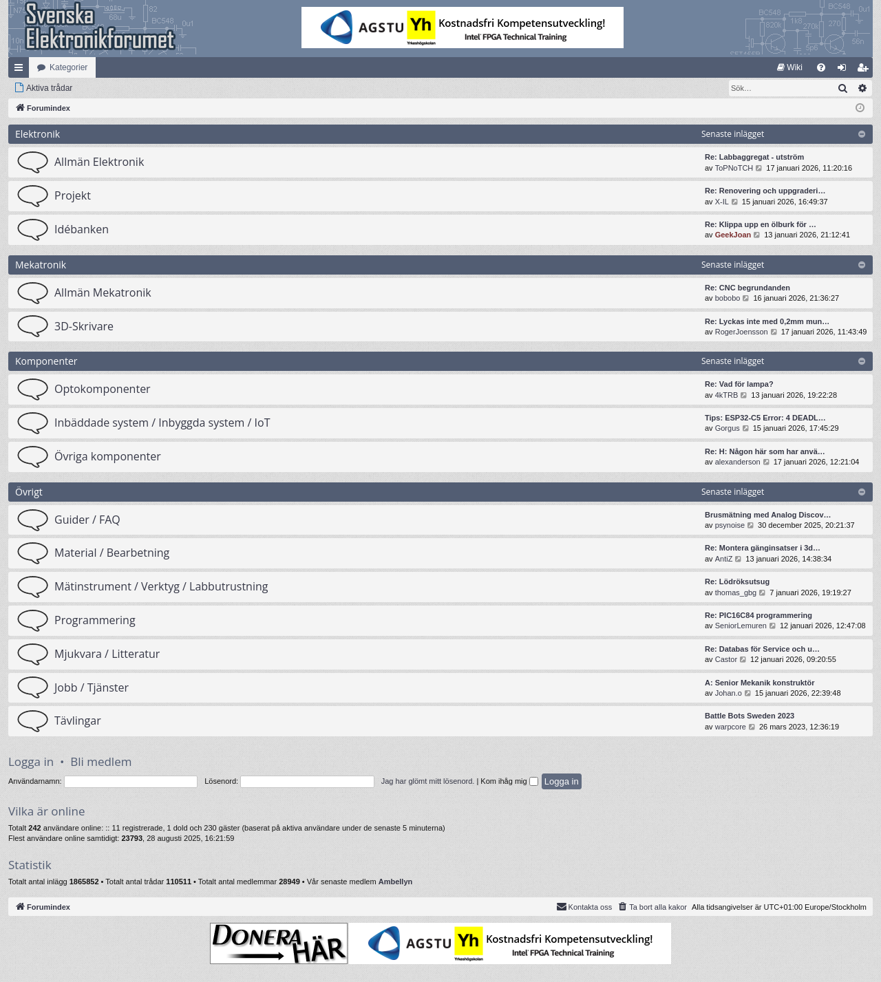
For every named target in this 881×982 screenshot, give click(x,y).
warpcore (730, 727)
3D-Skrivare (84, 326)
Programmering (95, 620)
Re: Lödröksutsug (737, 581)
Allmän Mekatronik (102, 292)
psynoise (730, 525)
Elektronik (37, 133)
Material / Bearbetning (111, 552)
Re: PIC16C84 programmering (758, 615)
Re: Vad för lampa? (739, 384)
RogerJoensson (741, 332)
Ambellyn (396, 881)
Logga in (31, 761)
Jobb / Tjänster (91, 687)
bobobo (728, 298)
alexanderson (738, 462)
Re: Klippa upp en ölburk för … (760, 224)
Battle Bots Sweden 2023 (749, 716)
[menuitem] (790, 67)
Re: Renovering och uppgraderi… (765, 190)
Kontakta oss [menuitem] (584, 906)
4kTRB (727, 395)
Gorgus (727, 428)
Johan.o (728, 693)
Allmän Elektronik (99, 161)
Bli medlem (100, 761)
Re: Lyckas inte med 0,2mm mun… (767, 321)
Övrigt (29, 491)
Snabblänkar (21, 70)
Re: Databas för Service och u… (762, 649)
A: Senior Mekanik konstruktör (760, 683)
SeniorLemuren (741, 625)
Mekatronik (40, 264)
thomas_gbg (736, 592)
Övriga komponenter (107, 456)
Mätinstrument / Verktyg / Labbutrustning (161, 586)
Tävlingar (77, 720)
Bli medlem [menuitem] (865, 70)
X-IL (722, 202)
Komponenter (46, 360)
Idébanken (81, 229)
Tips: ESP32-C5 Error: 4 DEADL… (765, 418)
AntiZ (724, 559)
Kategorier (68, 67)
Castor (726, 659)
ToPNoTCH (734, 168)
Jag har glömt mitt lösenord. (428, 781)
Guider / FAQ (87, 519)
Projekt (72, 195)
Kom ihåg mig (509, 781)
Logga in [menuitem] (845, 70)
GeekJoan (733, 235)
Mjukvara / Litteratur (107, 653)
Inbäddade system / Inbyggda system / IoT (162, 422)
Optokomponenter (102, 388)
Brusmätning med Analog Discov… (768, 515)
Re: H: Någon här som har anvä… (765, 451)
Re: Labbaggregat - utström (754, 157)
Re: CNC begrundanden (747, 288)
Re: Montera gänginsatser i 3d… (762, 548)
